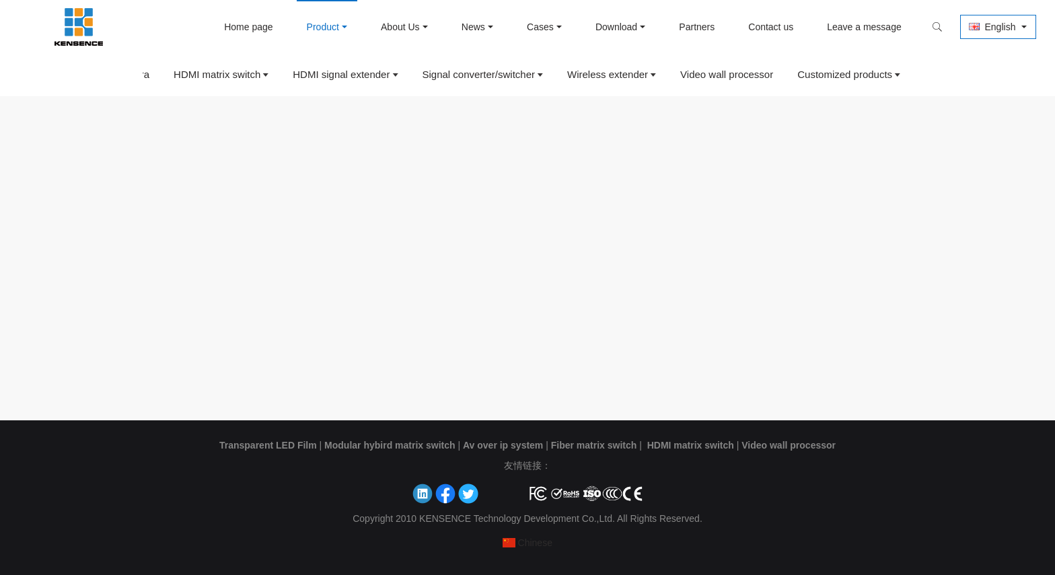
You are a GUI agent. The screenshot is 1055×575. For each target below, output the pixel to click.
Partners (695, 27)
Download (614, 27)
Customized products (844, 74)
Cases (538, 27)
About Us (399, 27)
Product (321, 27)
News (471, 27)
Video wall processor (726, 74)
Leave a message (863, 27)
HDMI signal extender (341, 74)
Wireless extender (607, 74)
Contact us (769, 27)
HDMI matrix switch (217, 74)
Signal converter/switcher (478, 74)
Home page (247, 27)
